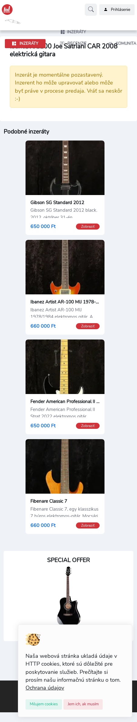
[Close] (44, 704)
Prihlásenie (117, 9)
